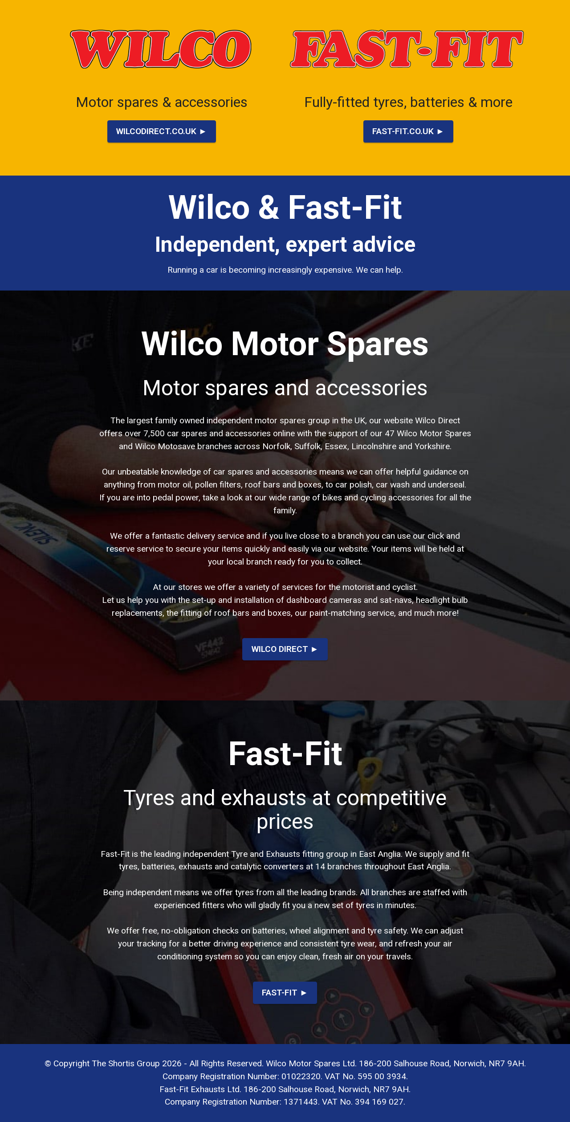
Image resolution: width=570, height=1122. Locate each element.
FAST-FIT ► (285, 992)
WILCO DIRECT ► (285, 649)
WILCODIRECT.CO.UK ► (161, 131)
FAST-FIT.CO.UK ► (408, 131)
